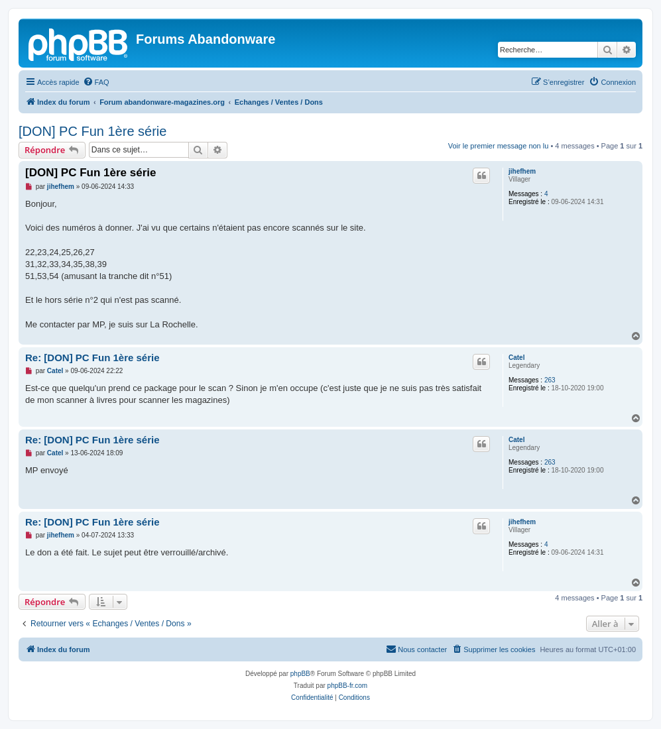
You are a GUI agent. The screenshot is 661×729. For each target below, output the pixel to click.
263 (550, 380)
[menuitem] (96, 82)
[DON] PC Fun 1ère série (92, 131)
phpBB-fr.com (348, 685)
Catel (516, 357)
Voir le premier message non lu (498, 146)
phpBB (300, 673)
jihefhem (522, 171)
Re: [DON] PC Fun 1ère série (92, 357)
